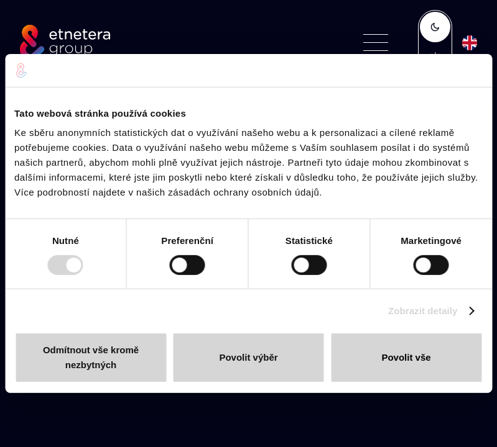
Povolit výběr (248, 357)
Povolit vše (405, 357)
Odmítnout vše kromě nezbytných (91, 357)
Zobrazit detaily (423, 310)
